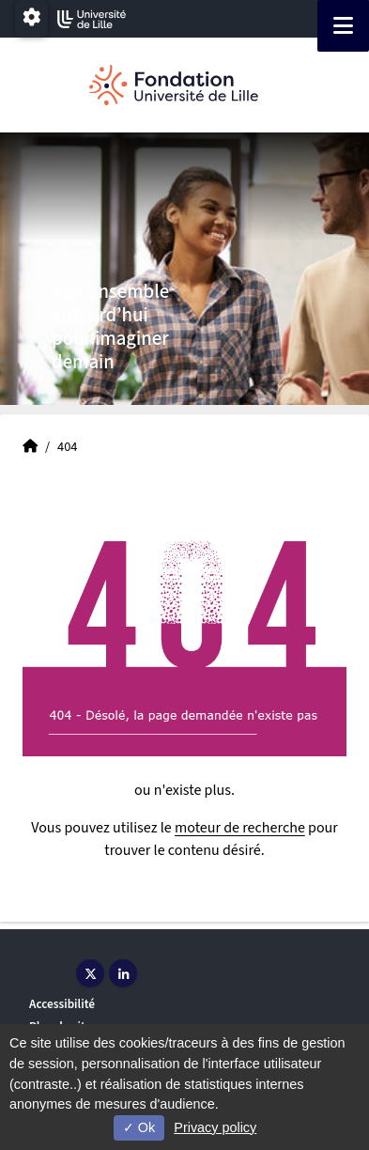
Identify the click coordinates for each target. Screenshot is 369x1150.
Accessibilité (62, 1004)
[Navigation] (343, 26)
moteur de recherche (240, 827)
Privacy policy (215, 1127)
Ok (139, 1127)
